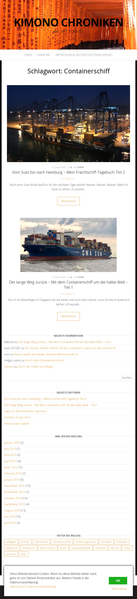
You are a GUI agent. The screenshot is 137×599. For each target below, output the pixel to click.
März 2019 (11, 467)
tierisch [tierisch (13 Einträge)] (114, 548)
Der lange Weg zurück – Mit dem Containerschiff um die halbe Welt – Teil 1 (68, 284)
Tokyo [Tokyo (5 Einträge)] (127, 548)
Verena (8, 367)
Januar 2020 (12, 443)
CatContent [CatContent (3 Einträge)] (41, 541)
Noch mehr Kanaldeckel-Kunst (44, 360)
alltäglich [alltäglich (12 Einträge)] (11, 541)
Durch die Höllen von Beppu (36, 367)
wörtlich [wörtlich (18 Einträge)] (11, 554)
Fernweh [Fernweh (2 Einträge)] (106, 541)
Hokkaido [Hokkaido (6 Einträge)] (121, 541)
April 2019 (10, 461)
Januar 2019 (12, 480)
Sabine (81, 167)
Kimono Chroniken (68, 22)
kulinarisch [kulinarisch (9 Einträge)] (28, 548)
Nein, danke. (119, 589)
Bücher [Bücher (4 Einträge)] (25, 541)
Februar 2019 (13, 473)
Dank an (43, 55)
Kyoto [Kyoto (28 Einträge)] (63, 548)
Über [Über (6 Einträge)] (23, 554)
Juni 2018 (10, 523)
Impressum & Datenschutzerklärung (84, 55)
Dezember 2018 (14, 486)
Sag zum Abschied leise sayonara (25, 411)
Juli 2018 (9, 516)
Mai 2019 (10, 455)
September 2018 (14, 504)
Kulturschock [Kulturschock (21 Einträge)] (47, 548)
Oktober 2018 (13, 498)
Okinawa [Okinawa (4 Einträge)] (100, 548)
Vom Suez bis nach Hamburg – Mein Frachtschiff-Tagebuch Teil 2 (68, 172)
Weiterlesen (68, 201)
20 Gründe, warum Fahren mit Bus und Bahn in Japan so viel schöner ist (70, 348)
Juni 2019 (10, 449)
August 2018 (12, 510)
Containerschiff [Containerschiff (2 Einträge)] (62, 541)
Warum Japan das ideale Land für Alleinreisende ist (46, 354)
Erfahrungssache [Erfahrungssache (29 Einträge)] (86, 541)
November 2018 (14, 492)
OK (118, 581)
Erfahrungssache (68, 178)
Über (28, 55)
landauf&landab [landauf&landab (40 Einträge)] (81, 548)
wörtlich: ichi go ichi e (17, 417)
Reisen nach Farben (17, 424)
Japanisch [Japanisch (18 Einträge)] (12, 548)
